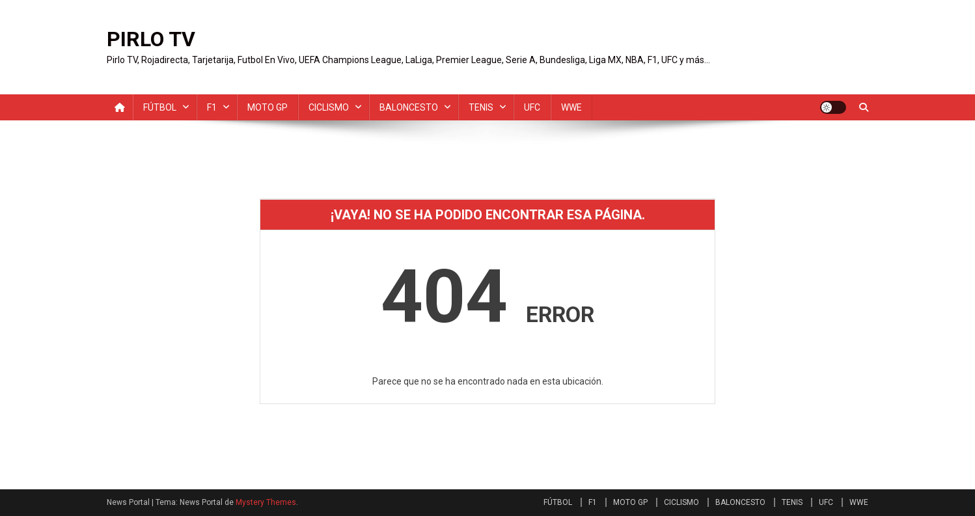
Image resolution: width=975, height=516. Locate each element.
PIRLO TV (151, 39)
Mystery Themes (266, 502)
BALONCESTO (408, 107)
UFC (532, 107)
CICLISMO (329, 107)
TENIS (481, 107)
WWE (571, 107)
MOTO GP (267, 107)
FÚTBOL (159, 107)
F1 (212, 107)
